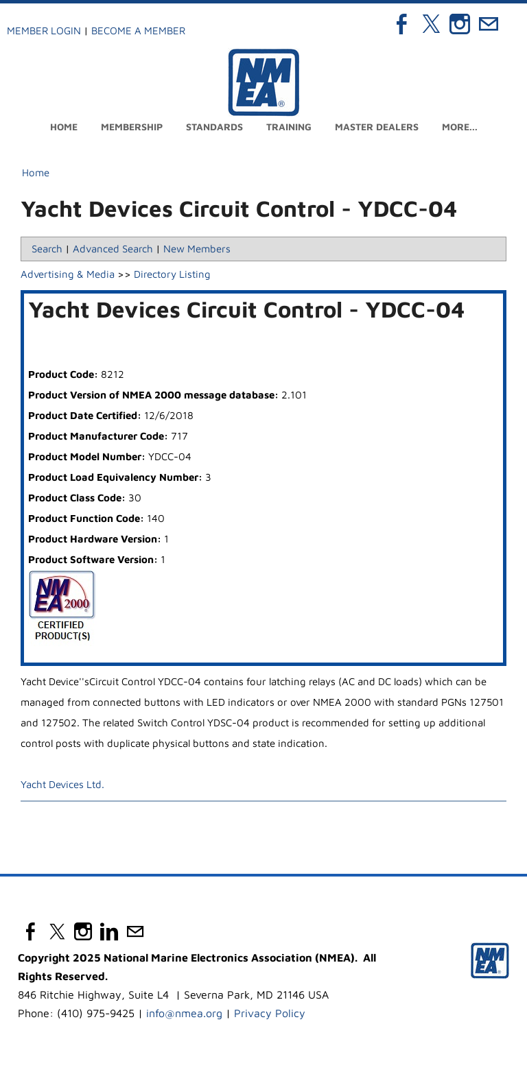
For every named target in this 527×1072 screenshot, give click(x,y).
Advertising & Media (68, 274)
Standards (214, 126)
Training (289, 126)
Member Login (44, 30)
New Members (197, 248)
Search (47, 248)
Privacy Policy (269, 1013)
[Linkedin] (109, 931)
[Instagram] (459, 24)
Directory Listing (172, 274)
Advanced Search (113, 248)
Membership (132, 126)
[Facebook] (402, 24)
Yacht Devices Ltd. (62, 784)
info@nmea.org (184, 1013)
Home (64, 126)
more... (460, 126)
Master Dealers (377, 126)
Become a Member (138, 30)
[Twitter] (431, 24)
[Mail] (488, 24)
